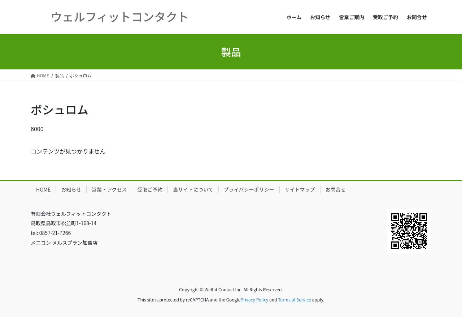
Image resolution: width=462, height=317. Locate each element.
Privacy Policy (254, 299)
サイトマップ (300, 189)
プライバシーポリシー (249, 189)
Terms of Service (294, 299)
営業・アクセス (109, 189)
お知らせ (71, 189)
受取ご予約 (149, 189)
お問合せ (336, 189)
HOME (43, 189)
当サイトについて (193, 189)
